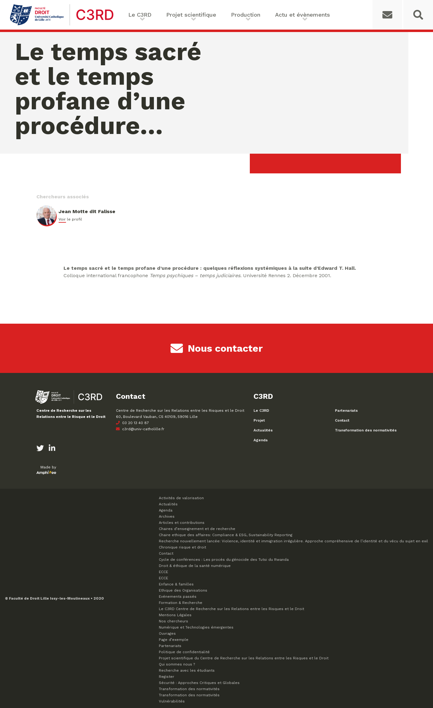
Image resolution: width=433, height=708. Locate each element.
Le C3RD (139, 14)
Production (245, 14)
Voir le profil (70, 219)
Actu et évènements (302, 14)
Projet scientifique (191, 14)
